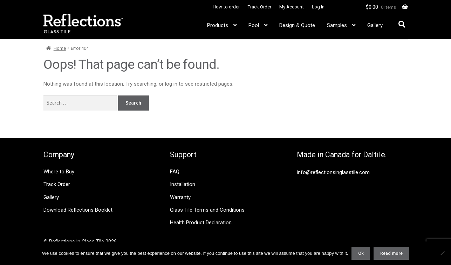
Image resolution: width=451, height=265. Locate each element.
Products (217, 25)
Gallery (375, 25)
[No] (442, 253)
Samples (337, 25)
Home (60, 48)
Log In (318, 6)
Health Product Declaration (201, 222)
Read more (391, 253)
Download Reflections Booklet (77, 210)
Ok (361, 253)
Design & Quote (297, 25)
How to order (226, 6)
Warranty (180, 197)
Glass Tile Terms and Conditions (207, 210)
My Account (291, 6)
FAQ (174, 171)
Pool (253, 25)
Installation (182, 184)
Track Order (259, 6)
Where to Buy (58, 171)
